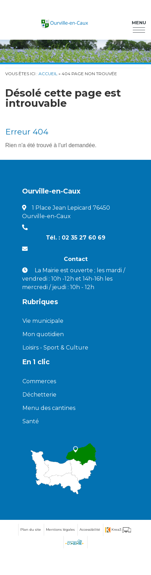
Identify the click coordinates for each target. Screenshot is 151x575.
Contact (76, 259)
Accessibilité (90, 529)
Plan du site (30, 529)
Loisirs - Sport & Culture (55, 347)
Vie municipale (42, 321)
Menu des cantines (48, 408)
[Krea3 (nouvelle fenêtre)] (118, 529)
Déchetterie (39, 394)
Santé (30, 421)
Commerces (39, 381)
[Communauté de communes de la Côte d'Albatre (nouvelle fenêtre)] (74, 542)
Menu (139, 22)
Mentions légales (60, 529)
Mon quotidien (43, 334)
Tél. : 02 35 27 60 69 (75, 237)
